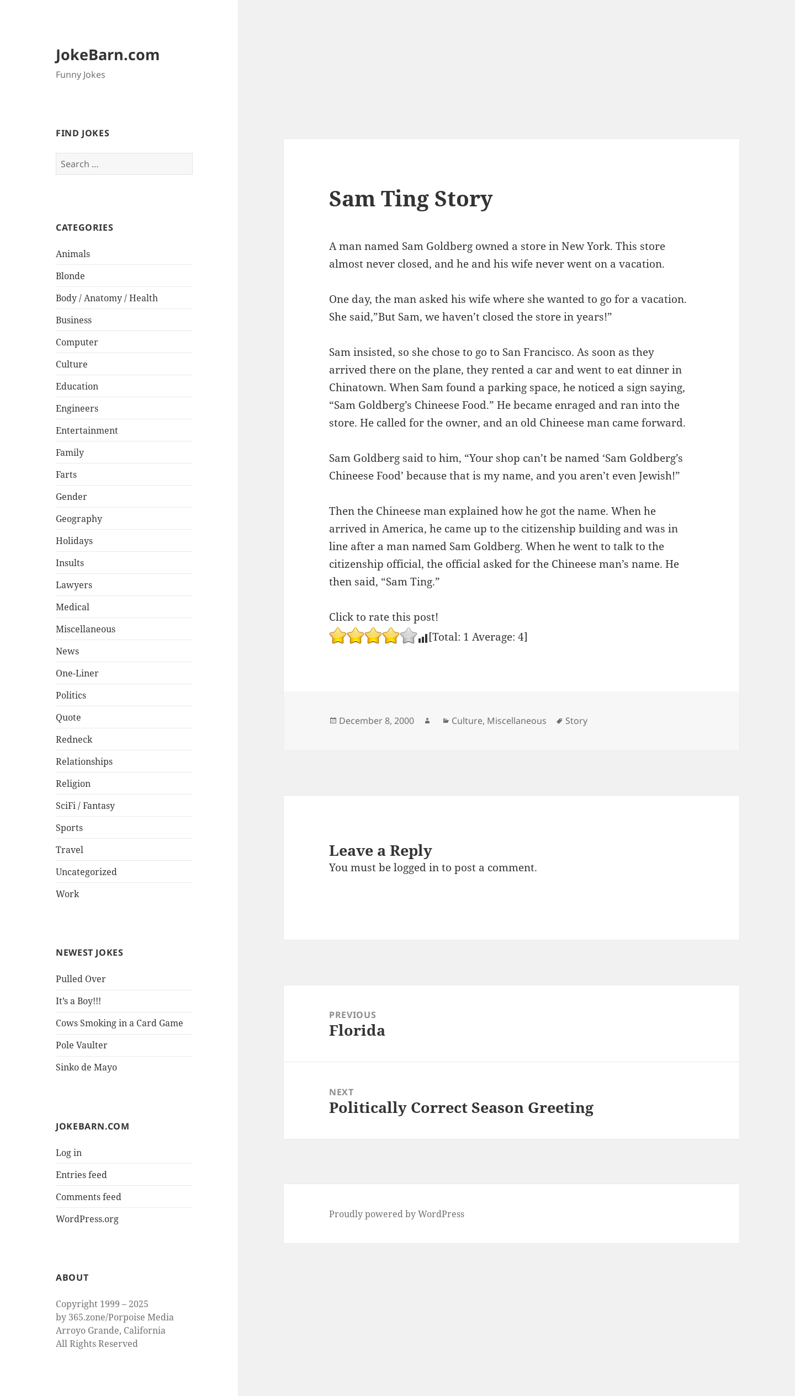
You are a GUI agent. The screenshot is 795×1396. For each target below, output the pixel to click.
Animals (73, 254)
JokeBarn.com (108, 54)
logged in (416, 867)
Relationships (84, 761)
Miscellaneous (85, 629)
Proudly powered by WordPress (396, 1214)
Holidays (74, 541)
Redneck (74, 739)
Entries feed (81, 1175)
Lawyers (74, 585)
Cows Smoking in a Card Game (119, 1023)
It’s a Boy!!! (78, 1001)
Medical (72, 607)
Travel (69, 850)
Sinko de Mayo (86, 1067)
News (67, 651)
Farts (66, 474)
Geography (79, 519)
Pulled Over (81, 979)
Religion (73, 783)
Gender (71, 497)
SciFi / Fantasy (85, 806)
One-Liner (77, 673)
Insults (70, 563)
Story (576, 721)
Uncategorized (86, 872)
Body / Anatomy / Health (107, 298)
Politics (71, 695)
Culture (72, 364)
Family (70, 452)
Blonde (70, 276)
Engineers (77, 408)
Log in (69, 1153)
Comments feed (88, 1197)
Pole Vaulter (82, 1045)
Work (67, 894)
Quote (68, 717)
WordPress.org (87, 1219)
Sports (69, 828)
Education (77, 386)
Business (74, 320)
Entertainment (87, 430)
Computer (77, 342)
